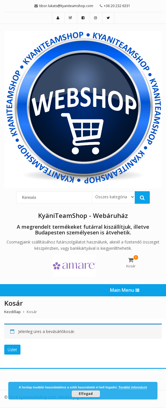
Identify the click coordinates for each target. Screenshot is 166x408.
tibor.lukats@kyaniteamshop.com (66, 5)
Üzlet (12, 349)
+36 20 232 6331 (117, 5)
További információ (132, 387)
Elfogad (86, 393)
